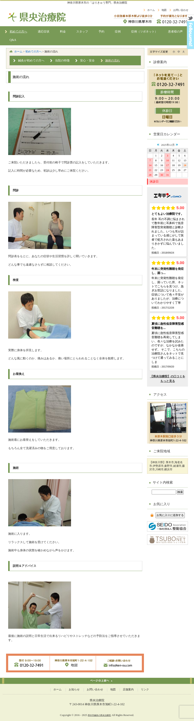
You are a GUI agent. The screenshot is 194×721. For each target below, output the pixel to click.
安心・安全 (87, 60)
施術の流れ (112, 60)
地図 (164, 10)
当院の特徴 (62, 60)
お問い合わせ (180, 10)
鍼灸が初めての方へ (31, 60)
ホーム (151, 10)
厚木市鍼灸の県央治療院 (99, 715)
